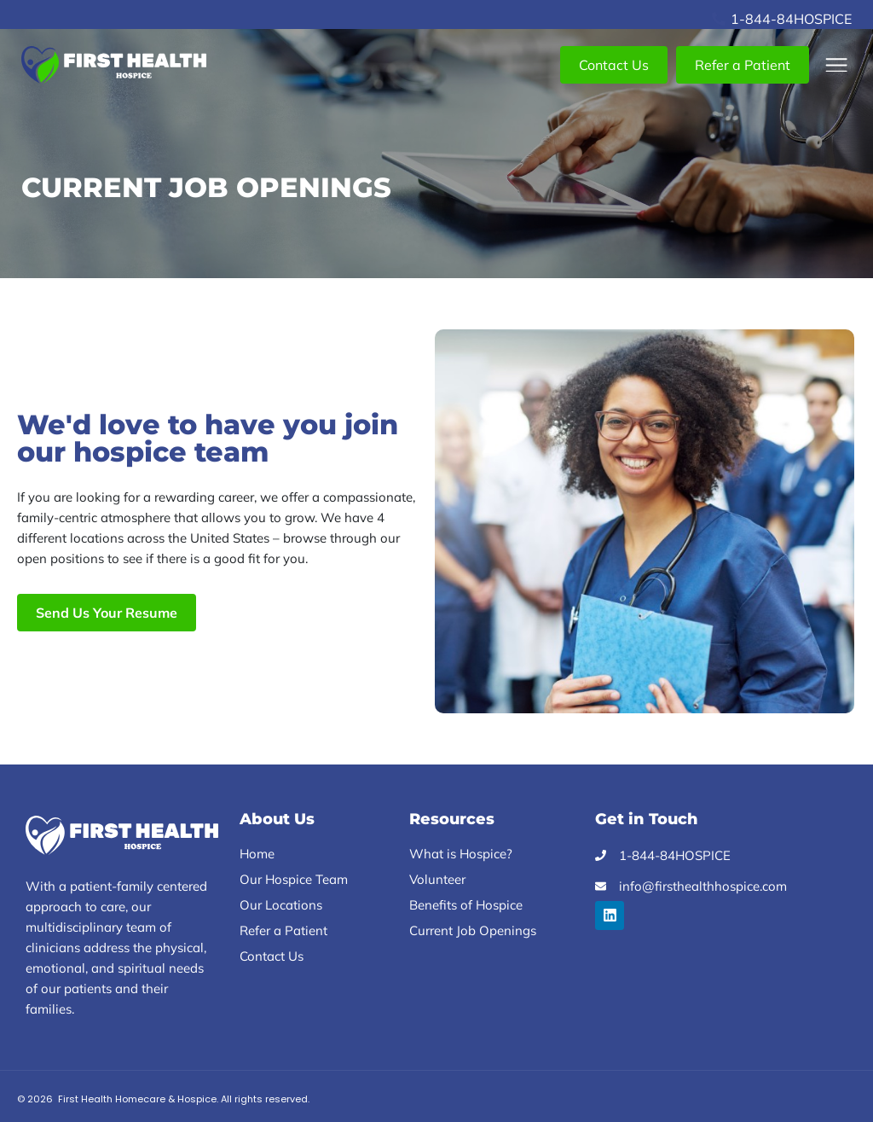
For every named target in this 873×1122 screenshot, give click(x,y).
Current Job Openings (472, 930)
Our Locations (281, 905)
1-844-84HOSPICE (791, 18)
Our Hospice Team (294, 879)
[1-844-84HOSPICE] (719, 19)
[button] (837, 65)
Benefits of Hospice (466, 905)
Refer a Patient (283, 930)
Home (257, 854)
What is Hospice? (460, 854)
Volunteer (437, 879)
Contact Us (272, 956)
